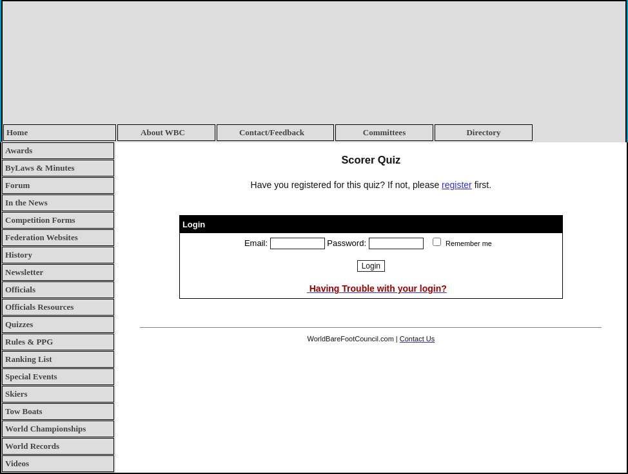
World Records (32, 446)
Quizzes (19, 324)
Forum (17, 185)
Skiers (16, 394)
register (457, 185)
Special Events (31, 376)
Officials (20, 289)
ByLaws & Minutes (40, 168)
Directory (483, 132)
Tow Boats (24, 411)
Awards (18, 150)
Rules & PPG (29, 341)
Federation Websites (41, 237)
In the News (26, 202)
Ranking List (28, 359)
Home (17, 132)
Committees (384, 132)
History (18, 255)
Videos (17, 463)
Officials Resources (39, 307)
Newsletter (24, 272)
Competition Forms (40, 220)
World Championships (45, 428)
